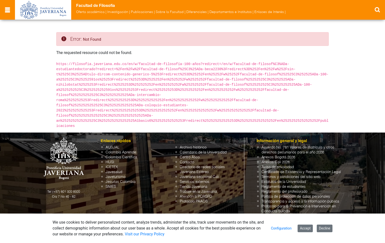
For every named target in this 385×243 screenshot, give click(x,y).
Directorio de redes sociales (202, 167)
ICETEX (112, 167)
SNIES (111, 187)
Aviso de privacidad (277, 167)
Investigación (117, 12)
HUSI (110, 162)
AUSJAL (112, 147)
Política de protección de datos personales (295, 196)
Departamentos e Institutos (230, 12)
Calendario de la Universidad (203, 152)
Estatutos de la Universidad (283, 182)
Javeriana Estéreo (194, 172)
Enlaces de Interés (269, 12)
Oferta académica (90, 12)
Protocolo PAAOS (194, 201)
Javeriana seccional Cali (199, 177)
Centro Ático (190, 157)
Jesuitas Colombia (121, 182)
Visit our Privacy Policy (144, 234)
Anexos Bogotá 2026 (278, 157)
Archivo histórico (193, 147)
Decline (324, 228)
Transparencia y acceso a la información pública (300, 201)
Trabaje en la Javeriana (198, 191)
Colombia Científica (121, 157)
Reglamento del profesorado (284, 191)
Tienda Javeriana (193, 187)
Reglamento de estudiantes (283, 187)
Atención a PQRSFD (196, 196)
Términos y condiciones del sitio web (290, 177)
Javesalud (114, 172)
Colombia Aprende (121, 152)
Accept (305, 228)
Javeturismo (115, 177)
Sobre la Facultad (170, 12)
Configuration (281, 228)
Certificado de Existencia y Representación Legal (301, 172)
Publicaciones (142, 12)
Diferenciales (196, 12)
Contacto (187, 162)
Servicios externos (194, 182)
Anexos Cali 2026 (275, 162)
